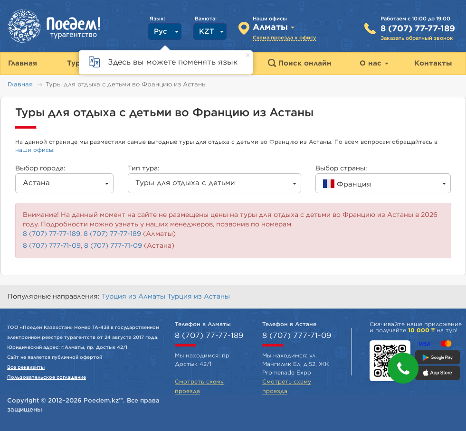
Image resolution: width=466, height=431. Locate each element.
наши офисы (34, 150)
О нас (374, 63)
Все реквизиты (26, 367)
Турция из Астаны (198, 296)
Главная (20, 85)
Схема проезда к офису (284, 37)
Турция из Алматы (134, 296)
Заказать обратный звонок (416, 38)
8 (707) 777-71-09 (52, 246)
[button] (403, 368)
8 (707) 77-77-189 (417, 29)
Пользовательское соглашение (46, 377)
